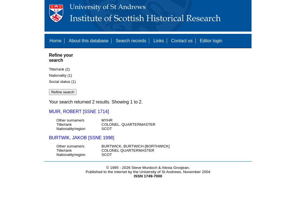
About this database (88, 40)
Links (158, 40)
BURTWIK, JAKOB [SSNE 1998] (81, 137)
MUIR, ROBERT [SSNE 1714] (79, 111)
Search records (131, 40)
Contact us (181, 40)
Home (56, 40)
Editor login (211, 40)
